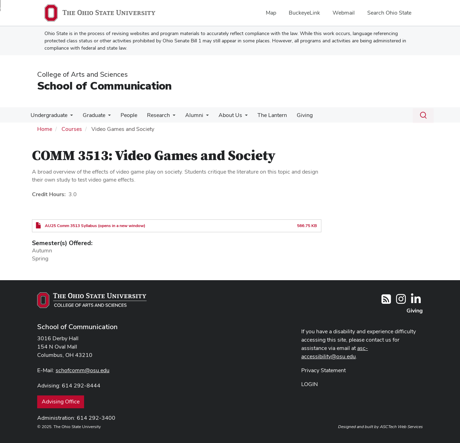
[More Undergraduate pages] (69, 117)
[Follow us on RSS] (386, 301)
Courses (71, 129)
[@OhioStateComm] (401, 301)
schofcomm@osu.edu (82, 370)
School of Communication (104, 85)
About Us (223, 115)
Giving (294, 115)
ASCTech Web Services (401, 426)
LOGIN (309, 384)
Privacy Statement (323, 370)
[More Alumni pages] (200, 117)
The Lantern (263, 115)
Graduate (92, 115)
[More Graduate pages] (106, 117)
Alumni (188, 115)
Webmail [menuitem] (343, 12)
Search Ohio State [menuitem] (389, 12)
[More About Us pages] (237, 117)
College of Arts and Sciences (82, 74)
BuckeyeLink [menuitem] (304, 12)
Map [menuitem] (271, 12)
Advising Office (61, 401)
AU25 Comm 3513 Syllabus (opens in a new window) (95, 225)
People (125, 115)
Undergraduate (48, 115)
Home (44, 129)
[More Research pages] (168, 117)
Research (153, 115)
